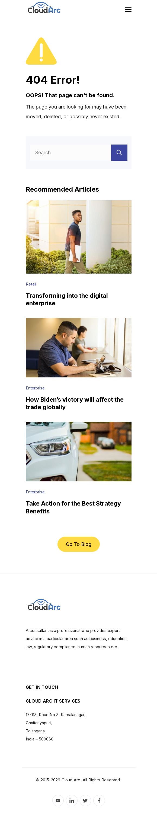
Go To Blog (78, 544)
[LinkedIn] (72, 801)
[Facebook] (99, 801)
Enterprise (35, 388)
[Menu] (128, 9)
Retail (31, 284)
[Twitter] (85, 801)
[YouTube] (58, 801)
